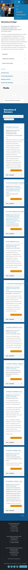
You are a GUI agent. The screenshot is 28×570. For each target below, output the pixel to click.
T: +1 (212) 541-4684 (14, 529)
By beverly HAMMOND (11, 363)
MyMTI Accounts (15, 2)
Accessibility (24, 563)
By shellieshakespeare (12, 182)
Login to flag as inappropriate (15, 128)
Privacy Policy (14, 563)
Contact (19, 563)
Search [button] (23, 2)
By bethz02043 (9, 481)
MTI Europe (19, 12)
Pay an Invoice (18, 17)
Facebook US (9, 567)
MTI (17, 9)
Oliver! (7, 192)
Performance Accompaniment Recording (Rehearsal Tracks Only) (13, 189)
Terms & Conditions (7, 563)
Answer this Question (15, 170)
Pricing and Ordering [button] (7, 82)
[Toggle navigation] (1, 1)
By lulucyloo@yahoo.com (13, 211)
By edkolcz (9, 391)
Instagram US (17, 567)
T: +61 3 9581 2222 (14, 555)
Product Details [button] (5, 79)
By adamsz (8, 450)
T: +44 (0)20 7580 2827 (14, 541)
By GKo (7, 241)
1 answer (10, 175)
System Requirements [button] (7, 76)
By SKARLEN (9, 327)
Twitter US (11, 567)
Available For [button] (5, 72)
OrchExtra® (9, 216)
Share (4, 69)
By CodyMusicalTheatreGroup (14, 283)
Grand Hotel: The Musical (13, 221)
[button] (19, 2)
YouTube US (14, 567)
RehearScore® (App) (11, 132)
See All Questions (8, 119)
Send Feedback (23, 566)
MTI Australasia (21, 15)
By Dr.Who (8, 127)
